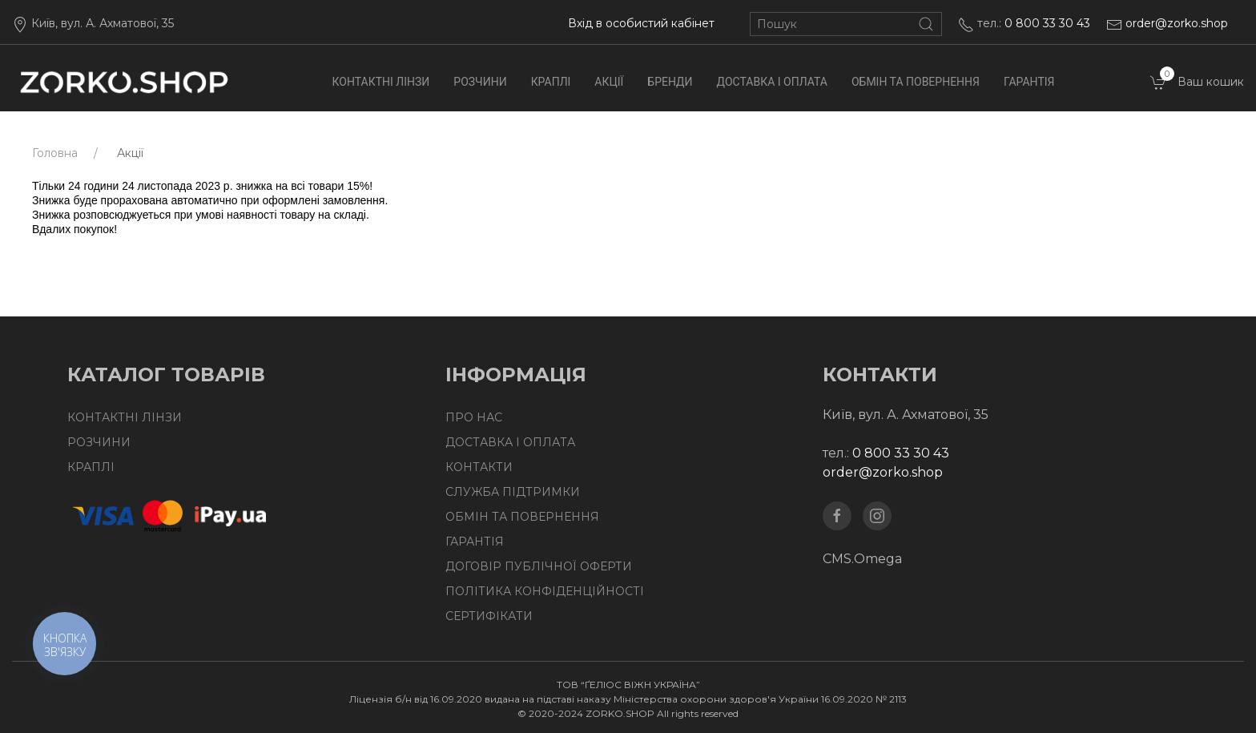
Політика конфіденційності (544, 591)
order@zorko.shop (1176, 23)
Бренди (669, 81)
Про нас (473, 417)
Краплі (551, 81)
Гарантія (1029, 81)
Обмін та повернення (915, 81)
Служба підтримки (512, 492)
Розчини (479, 81)
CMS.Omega (862, 558)
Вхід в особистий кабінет (641, 23)
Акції (608, 81)
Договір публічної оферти (538, 566)
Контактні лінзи (381, 81)
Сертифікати (489, 616)
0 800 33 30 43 (1047, 23)
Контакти (479, 467)
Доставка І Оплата (772, 81)
